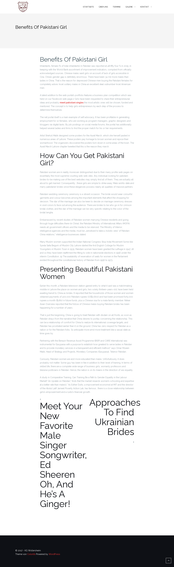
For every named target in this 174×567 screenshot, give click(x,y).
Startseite (88, 7)
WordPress (54, 554)
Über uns (103, 7)
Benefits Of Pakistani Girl (73, 59)
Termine (117, 7)
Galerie (129, 7)
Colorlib (31, 554)
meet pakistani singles (72, 102)
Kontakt (144, 7)
